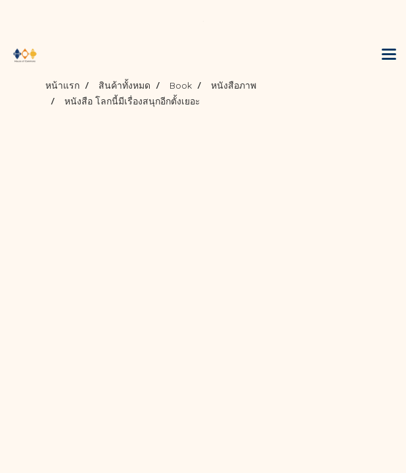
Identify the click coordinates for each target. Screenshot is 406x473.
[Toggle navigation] (388, 55)
